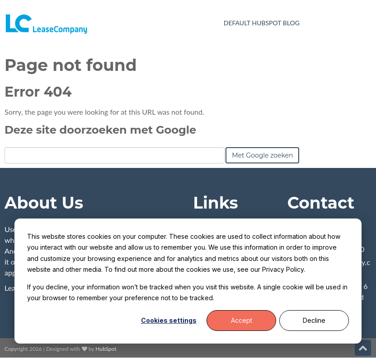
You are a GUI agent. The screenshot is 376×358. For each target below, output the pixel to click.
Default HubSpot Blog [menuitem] (262, 23)
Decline (314, 320)
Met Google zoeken (262, 155)
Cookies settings (169, 320)
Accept (241, 320)
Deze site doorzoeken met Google (100, 129)
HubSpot (105, 348)
